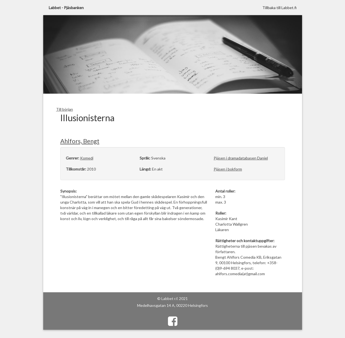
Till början (64, 109)
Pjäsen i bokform (228, 169)
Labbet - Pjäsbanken (66, 7)
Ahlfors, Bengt (79, 141)
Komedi (86, 158)
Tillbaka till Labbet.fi (279, 7)
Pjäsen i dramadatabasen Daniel (241, 158)
